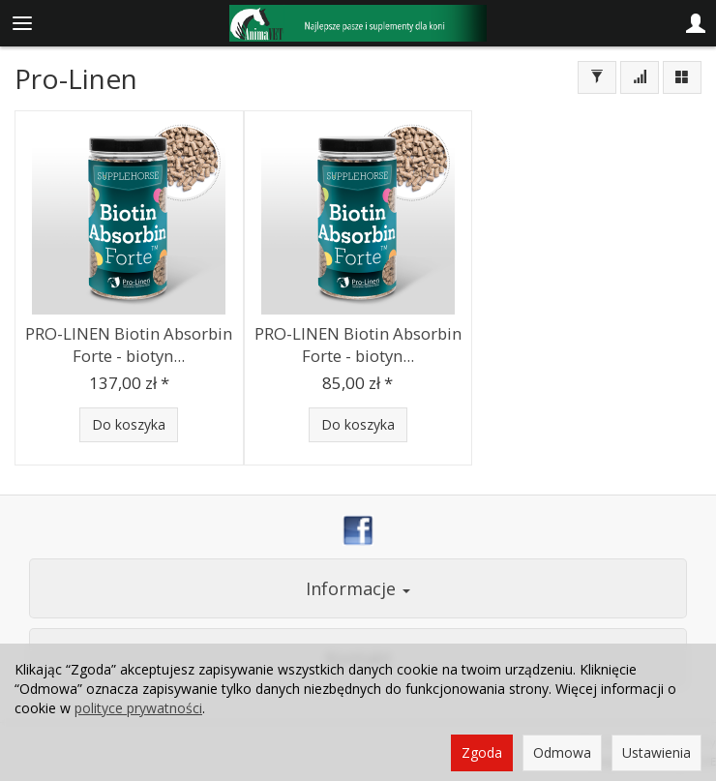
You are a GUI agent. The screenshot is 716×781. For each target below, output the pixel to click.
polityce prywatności (138, 708)
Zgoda (482, 752)
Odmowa (562, 752)
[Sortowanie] (639, 77)
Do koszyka (128, 424)
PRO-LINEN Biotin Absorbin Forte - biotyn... (128, 344)
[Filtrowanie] (597, 77)
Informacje (358, 588)
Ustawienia (656, 752)
